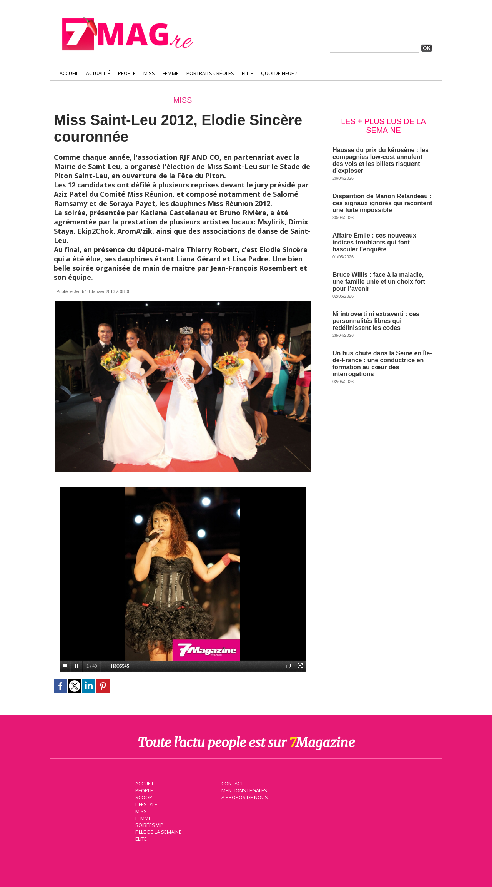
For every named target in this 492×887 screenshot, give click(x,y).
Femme (171, 73)
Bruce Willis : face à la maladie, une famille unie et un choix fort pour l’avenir (378, 281)
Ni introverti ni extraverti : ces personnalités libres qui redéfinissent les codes (375, 321)
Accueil (69, 73)
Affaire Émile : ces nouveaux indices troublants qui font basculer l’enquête (374, 242)
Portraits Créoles (210, 73)
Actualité (98, 73)
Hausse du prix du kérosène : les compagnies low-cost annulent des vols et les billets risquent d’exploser (380, 160)
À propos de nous (244, 796)
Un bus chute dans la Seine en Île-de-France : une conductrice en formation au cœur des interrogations (382, 363)
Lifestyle (145, 803)
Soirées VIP (148, 824)
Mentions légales (243, 790)
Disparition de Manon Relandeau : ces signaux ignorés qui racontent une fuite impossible (382, 203)
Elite (247, 73)
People (127, 73)
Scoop (143, 796)
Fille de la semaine (157, 831)
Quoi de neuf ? (279, 73)
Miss (149, 73)
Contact (231, 783)
